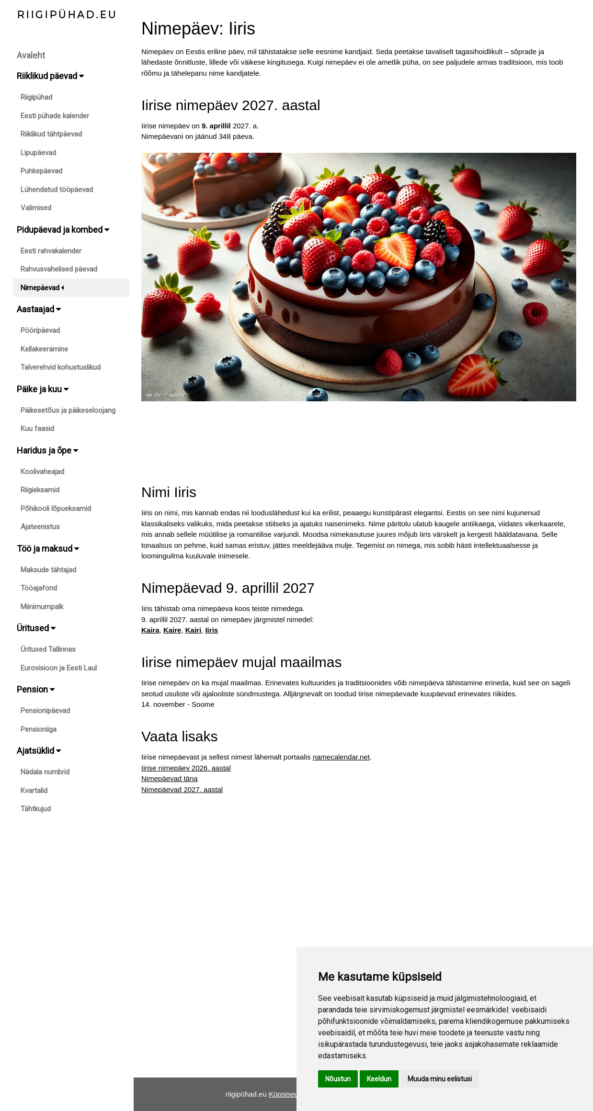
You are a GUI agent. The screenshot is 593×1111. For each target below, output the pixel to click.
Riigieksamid (40, 490)
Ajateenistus (40, 526)
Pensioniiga (39, 729)
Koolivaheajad (42, 471)
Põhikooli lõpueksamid (56, 508)
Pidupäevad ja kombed (63, 230)
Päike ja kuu (42, 389)
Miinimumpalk (42, 606)
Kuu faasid (37, 428)
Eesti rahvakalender (51, 251)
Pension (36, 689)
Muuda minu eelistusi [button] (440, 1079)
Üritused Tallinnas (48, 649)
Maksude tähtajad (48, 570)
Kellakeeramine (44, 349)
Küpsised (283, 1094)
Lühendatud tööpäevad (57, 189)
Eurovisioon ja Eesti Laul (59, 668)
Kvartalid (34, 790)
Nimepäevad (42, 287)
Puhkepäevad (41, 171)
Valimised (36, 208)
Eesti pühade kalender (55, 116)
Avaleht (31, 55)
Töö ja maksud (48, 549)
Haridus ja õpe (47, 450)
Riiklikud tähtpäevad (51, 134)
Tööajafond (39, 588)
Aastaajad (39, 309)
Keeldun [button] (379, 1079)
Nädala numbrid (45, 772)
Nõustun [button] (338, 1079)
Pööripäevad (40, 330)
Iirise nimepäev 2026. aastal (186, 768)
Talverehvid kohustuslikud (61, 367)
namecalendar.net (341, 757)
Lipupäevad (38, 152)
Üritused (36, 628)
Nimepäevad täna (169, 778)
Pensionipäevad (45, 710)
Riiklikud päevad (50, 76)
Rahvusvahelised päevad (59, 269)
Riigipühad (36, 97)
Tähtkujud (36, 809)
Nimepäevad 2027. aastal (182, 789)
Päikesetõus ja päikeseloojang (68, 410)
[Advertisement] (358, 433)
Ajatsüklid (39, 751)
